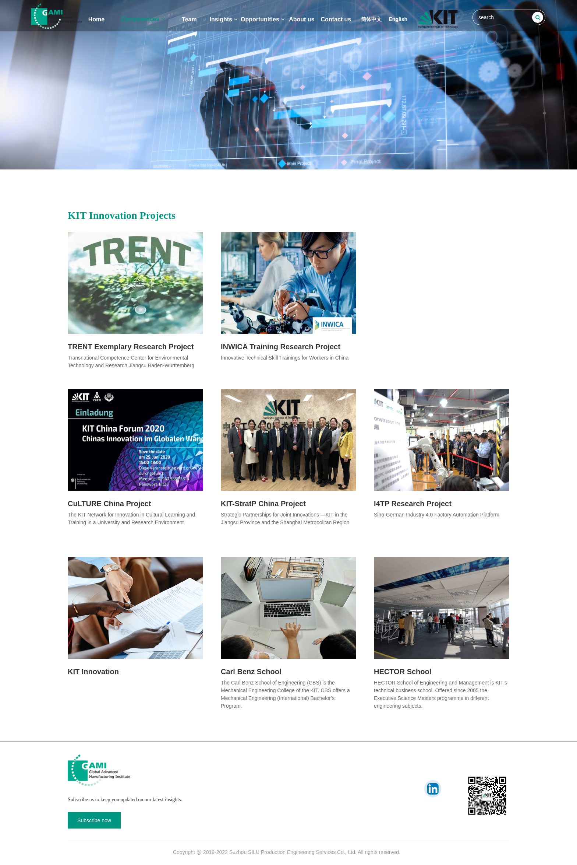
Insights (224, 19)
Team (189, 19)
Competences (142, 19)
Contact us (336, 19)
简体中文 (371, 19)
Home (96, 19)
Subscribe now (94, 820)
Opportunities (262, 19)
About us (301, 19)
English (398, 19)
